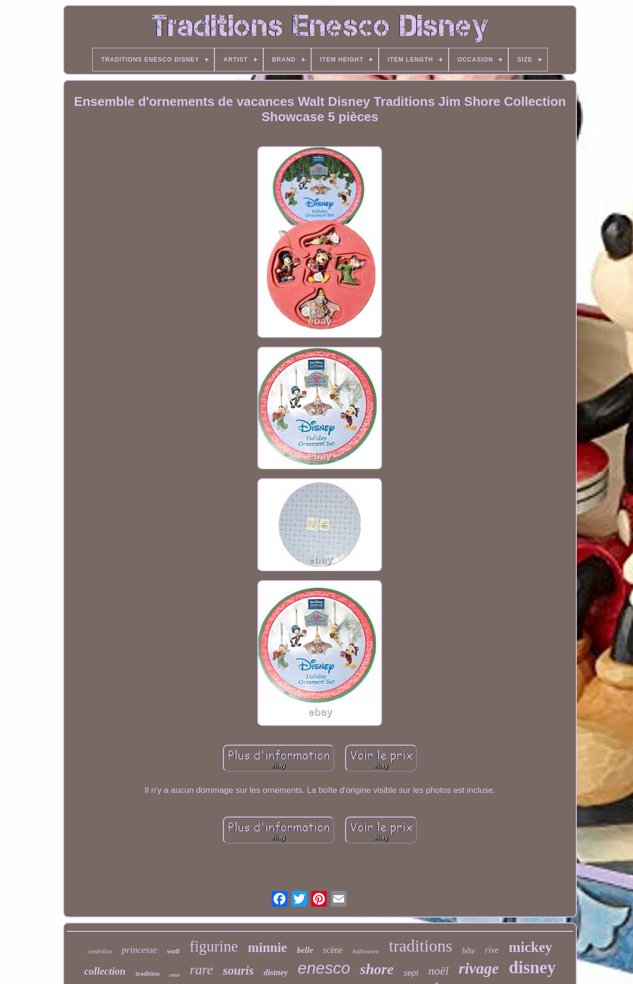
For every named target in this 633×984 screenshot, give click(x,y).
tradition (148, 973)
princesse (139, 950)
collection (105, 971)
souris (238, 970)
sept (411, 973)
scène (333, 950)
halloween (365, 951)
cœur (175, 975)
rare (201, 969)
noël (438, 970)
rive (492, 950)
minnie (267, 947)
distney (276, 972)
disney (532, 967)
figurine (214, 946)
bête (468, 951)
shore (376, 969)
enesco (324, 968)
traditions (420, 946)
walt (173, 951)
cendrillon (100, 951)
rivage (478, 968)
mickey (531, 947)
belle (305, 950)
